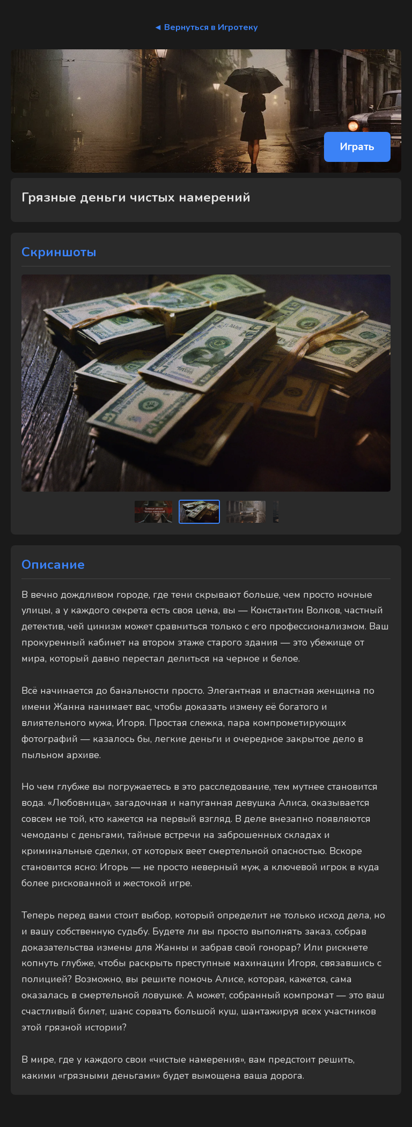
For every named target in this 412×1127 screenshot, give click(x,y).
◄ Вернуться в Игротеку (206, 27)
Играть (357, 147)
